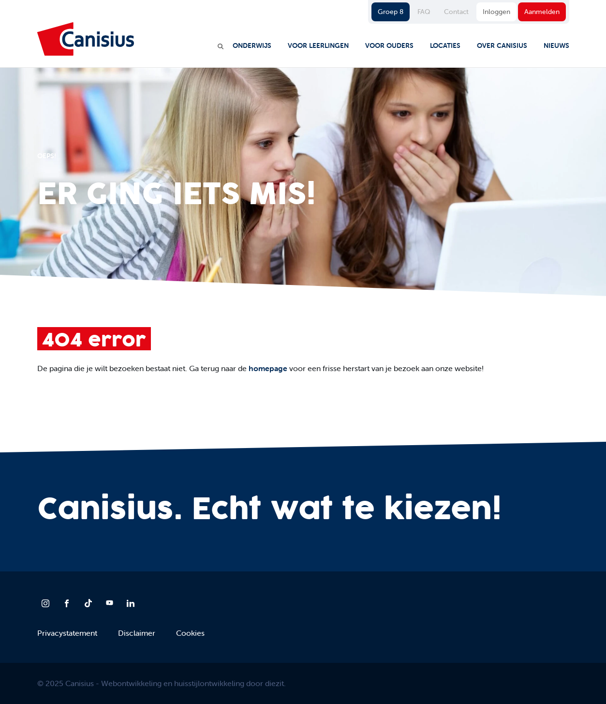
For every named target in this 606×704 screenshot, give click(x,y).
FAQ (423, 11)
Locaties (445, 45)
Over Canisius (502, 45)
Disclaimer (136, 633)
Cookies (190, 633)
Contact (456, 11)
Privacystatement (67, 633)
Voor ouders (389, 45)
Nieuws (556, 45)
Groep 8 (390, 11)
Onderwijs (252, 45)
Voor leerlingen (318, 45)
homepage (268, 368)
